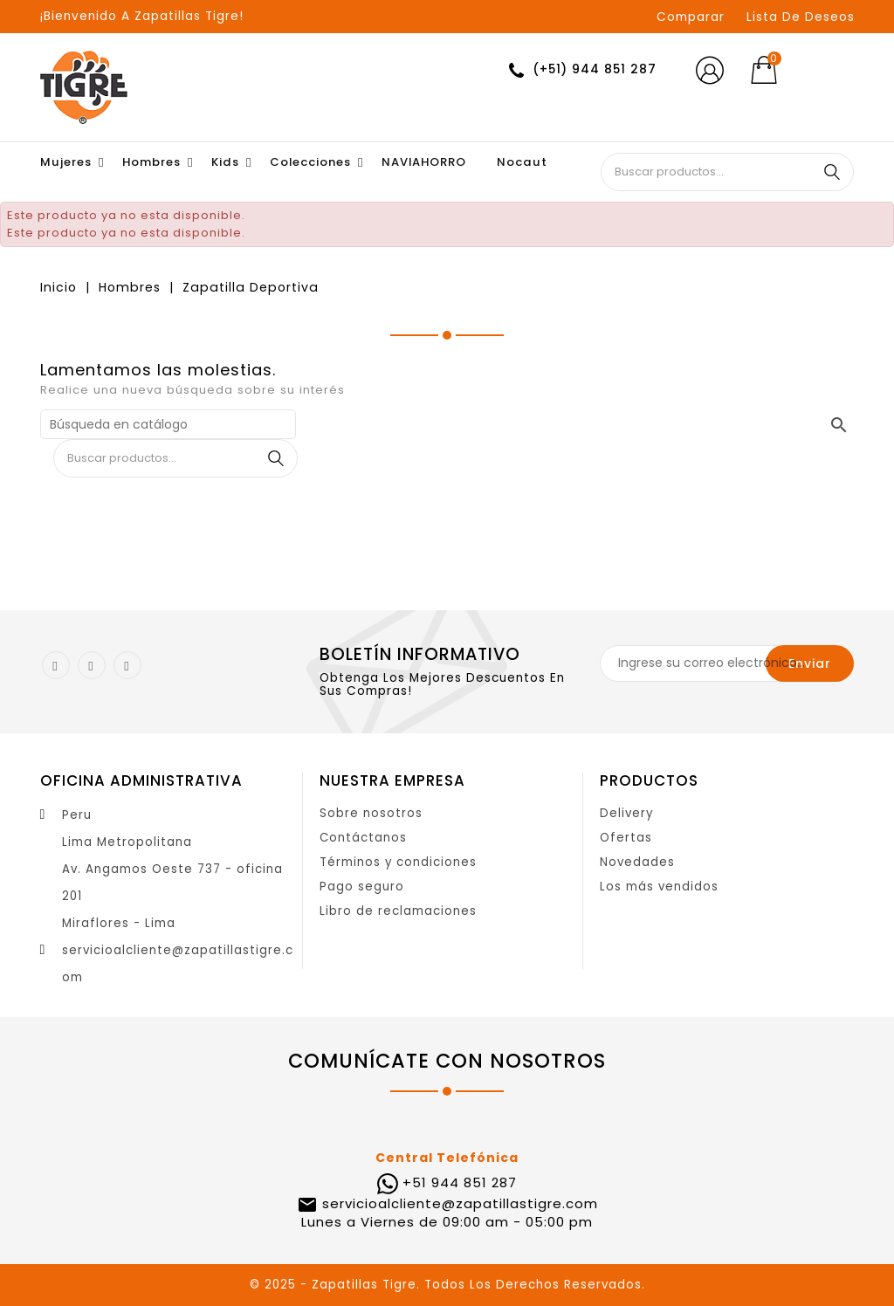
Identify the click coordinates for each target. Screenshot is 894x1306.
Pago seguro (362, 886)
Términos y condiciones (398, 862)
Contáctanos (363, 837)
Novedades (637, 862)
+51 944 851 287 (459, 1182)
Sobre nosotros (371, 813)
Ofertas (626, 837)
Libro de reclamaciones (398, 911)
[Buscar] (168, 424)
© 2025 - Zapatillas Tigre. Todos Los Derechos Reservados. (447, 1284)
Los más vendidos (659, 886)
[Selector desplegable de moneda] (827, 70)
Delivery (626, 813)
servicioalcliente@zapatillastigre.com (458, 1203)
